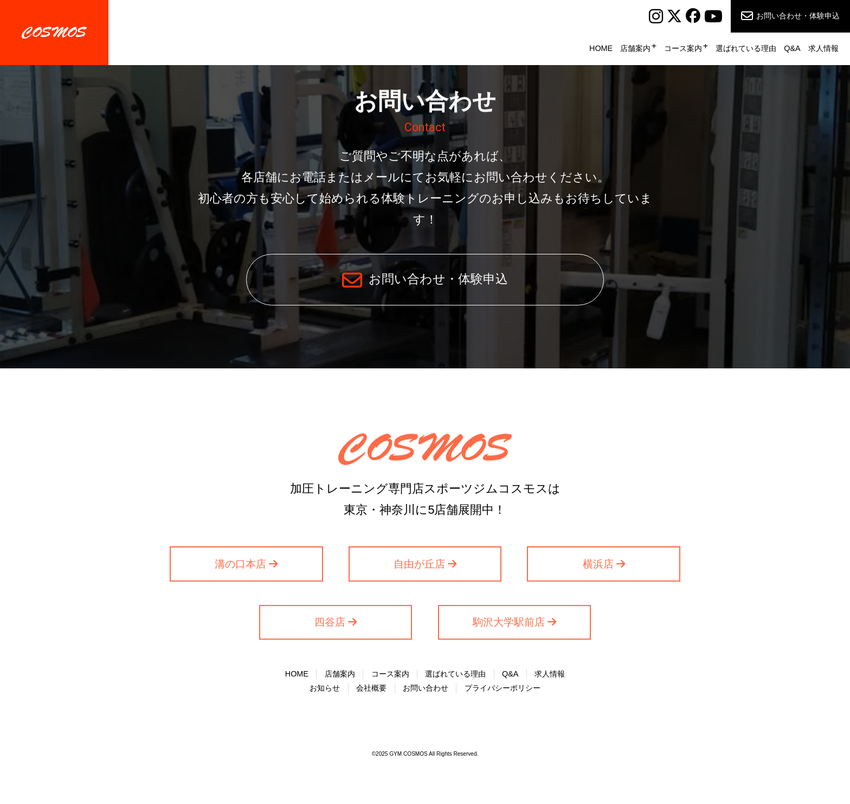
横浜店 (598, 565)
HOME (601, 48)
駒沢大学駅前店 (509, 624)
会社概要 (371, 688)
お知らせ (325, 688)
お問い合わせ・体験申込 (798, 15)
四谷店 (329, 624)
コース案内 (683, 48)
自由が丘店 (419, 565)
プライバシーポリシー (502, 688)
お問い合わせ (425, 688)
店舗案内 (635, 48)
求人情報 (823, 48)
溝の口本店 (240, 565)
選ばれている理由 (746, 48)
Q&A (792, 48)
